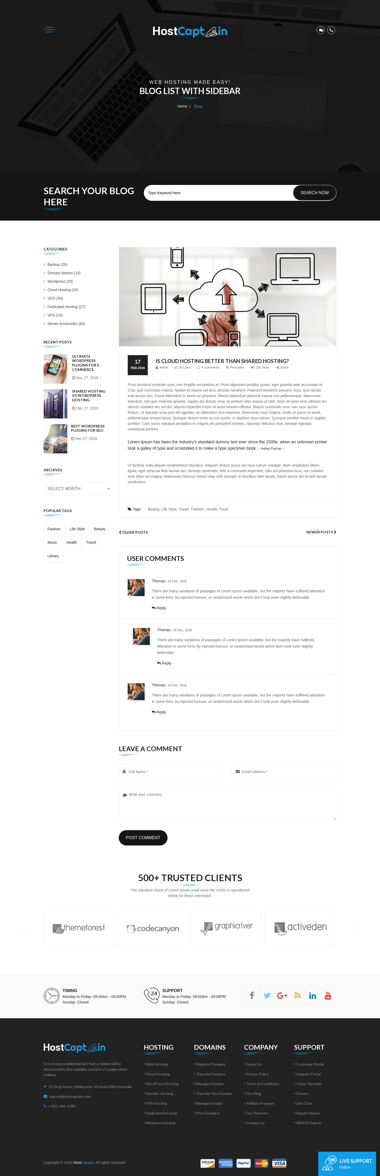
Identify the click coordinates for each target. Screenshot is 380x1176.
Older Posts (133, 532)
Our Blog (252, 1093)
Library (53, 556)
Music (52, 542)
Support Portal (307, 1074)
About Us (253, 1064)
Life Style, (169, 509)
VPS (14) (53, 315)
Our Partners (256, 1113)
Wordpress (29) (58, 281)
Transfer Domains (209, 1074)
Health (71, 542)
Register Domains (209, 1064)
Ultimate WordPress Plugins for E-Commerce (86, 363)
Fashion (54, 529)
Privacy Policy (256, 1074)
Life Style (77, 529)
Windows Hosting (159, 1123)
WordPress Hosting (161, 1083)
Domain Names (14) (62, 273)
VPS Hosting (155, 1103)
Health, (212, 509)
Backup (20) (55, 264)
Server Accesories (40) (64, 324)
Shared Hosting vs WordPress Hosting (89, 395)
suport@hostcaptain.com (70, 1096)
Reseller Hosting (158, 1093)
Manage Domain (208, 1103)
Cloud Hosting (157, 1074)
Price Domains (207, 1113)
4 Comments (208, 367)
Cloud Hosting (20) (61, 290)
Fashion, (198, 509)
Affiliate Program (259, 1103)
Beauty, (154, 509)
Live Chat (303, 1103)
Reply (159, 608)
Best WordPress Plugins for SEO (87, 428)
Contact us (254, 1123)
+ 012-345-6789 (62, 1106)
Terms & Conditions (261, 1083)
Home (182, 106)
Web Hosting (156, 1064)
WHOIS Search (307, 1123)
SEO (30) (53, 298)
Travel (91, 542)
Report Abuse (307, 1113)
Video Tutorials (308, 1083)
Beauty (100, 529)
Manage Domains (209, 1083)
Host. (84, 1162)
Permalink (235, 367)
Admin (162, 367)
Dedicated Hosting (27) (64, 307)
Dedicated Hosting (160, 1113)
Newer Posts (321, 532)
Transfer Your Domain (213, 1093)
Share (282, 367)
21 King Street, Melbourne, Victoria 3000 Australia (90, 1086)
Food (223, 509)
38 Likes (183, 367)
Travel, (184, 509)
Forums (301, 1093)
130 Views (260, 367)
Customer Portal (309, 1064)
